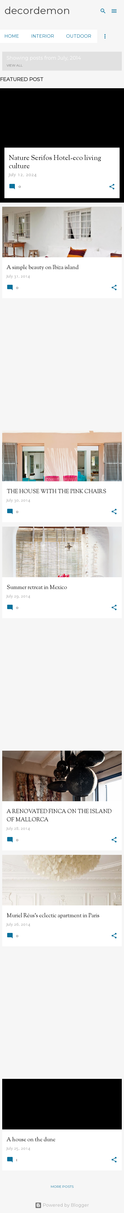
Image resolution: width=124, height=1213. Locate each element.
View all (15, 65)
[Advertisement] (62, 364)
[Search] (103, 11)
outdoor (78, 36)
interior (42, 36)
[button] (112, 187)
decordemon (37, 10)
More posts (62, 1186)
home (11, 36)
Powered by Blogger (62, 1205)
